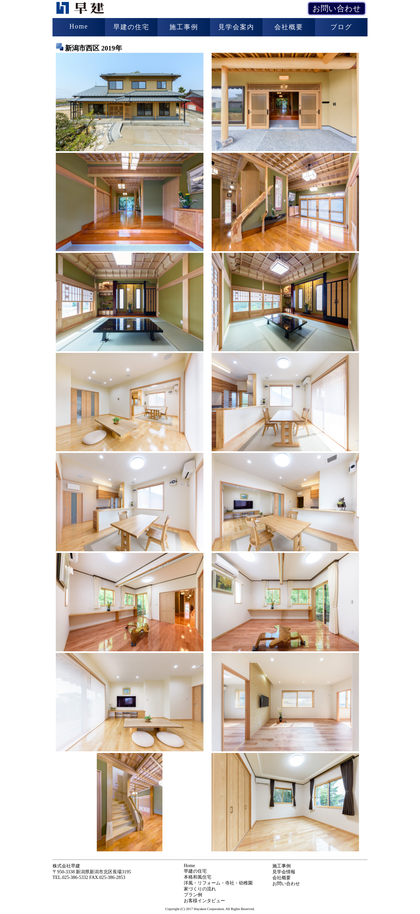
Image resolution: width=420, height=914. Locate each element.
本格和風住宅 (197, 877)
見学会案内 (236, 26)
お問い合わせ (336, 8)
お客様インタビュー (204, 900)
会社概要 (288, 26)
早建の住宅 (131, 26)
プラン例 (193, 894)
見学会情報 (283, 871)
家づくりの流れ (200, 888)
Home (79, 26)
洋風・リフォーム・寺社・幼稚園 (218, 883)
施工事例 (183, 26)
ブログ (341, 26)
